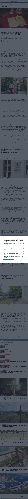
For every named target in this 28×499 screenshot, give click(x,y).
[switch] (23, 248)
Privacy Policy (18, 261)
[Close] (26, 237)
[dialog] (14, 249)
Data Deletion (9, 261)
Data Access (14, 261)
